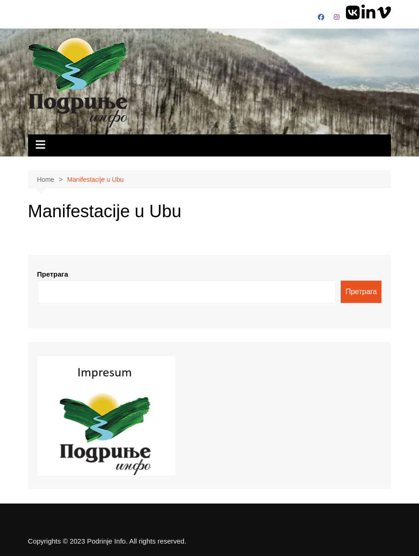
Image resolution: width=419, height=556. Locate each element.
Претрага (53, 274)
